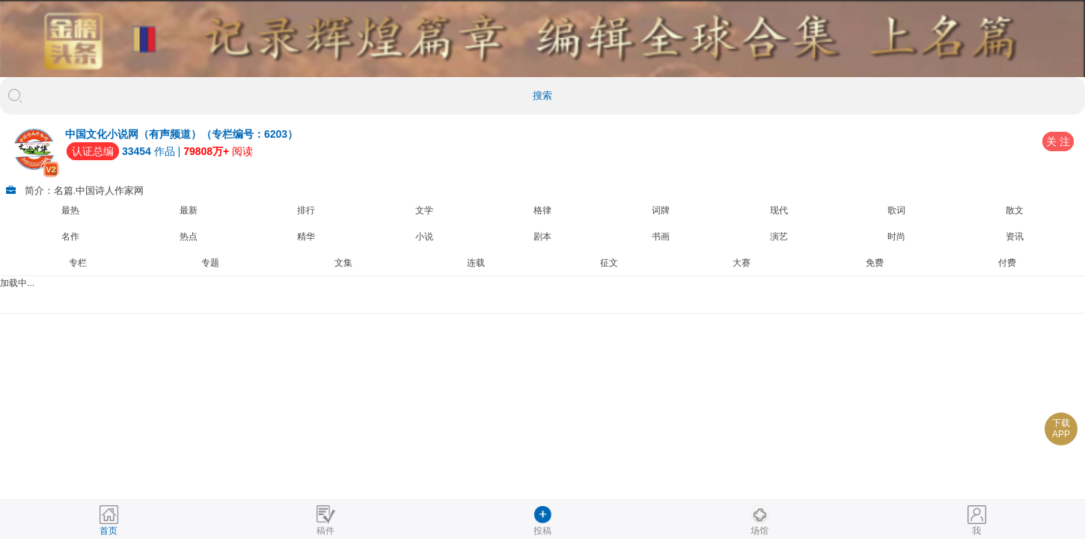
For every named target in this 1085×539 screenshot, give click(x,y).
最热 (70, 210)
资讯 (1015, 236)
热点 (189, 236)
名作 (70, 236)
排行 (306, 210)
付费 (1007, 263)
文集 (343, 263)
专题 (210, 263)
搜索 (542, 95)
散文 (1015, 210)
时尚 (896, 236)
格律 (542, 210)
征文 (609, 263)
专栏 (78, 263)
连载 (476, 263)
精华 (306, 236)
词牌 (661, 210)
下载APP (1061, 428)
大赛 (742, 263)
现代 (779, 210)
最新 (189, 210)
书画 (661, 236)
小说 (424, 236)
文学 (424, 210)
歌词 (896, 210)
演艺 (779, 236)
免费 (875, 263)
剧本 (542, 236)
